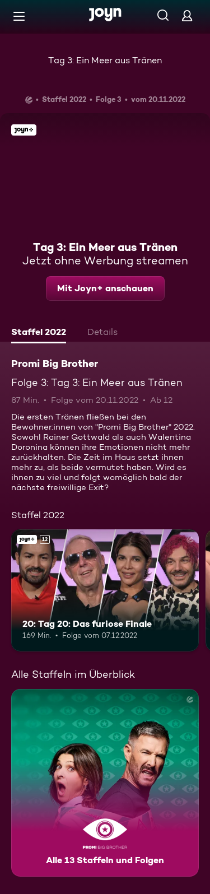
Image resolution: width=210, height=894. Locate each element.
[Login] (187, 15)
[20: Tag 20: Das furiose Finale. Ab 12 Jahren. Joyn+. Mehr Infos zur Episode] (105, 590)
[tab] (38, 333)
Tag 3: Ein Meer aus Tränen (105, 60)
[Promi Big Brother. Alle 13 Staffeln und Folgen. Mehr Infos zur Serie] (105, 783)
